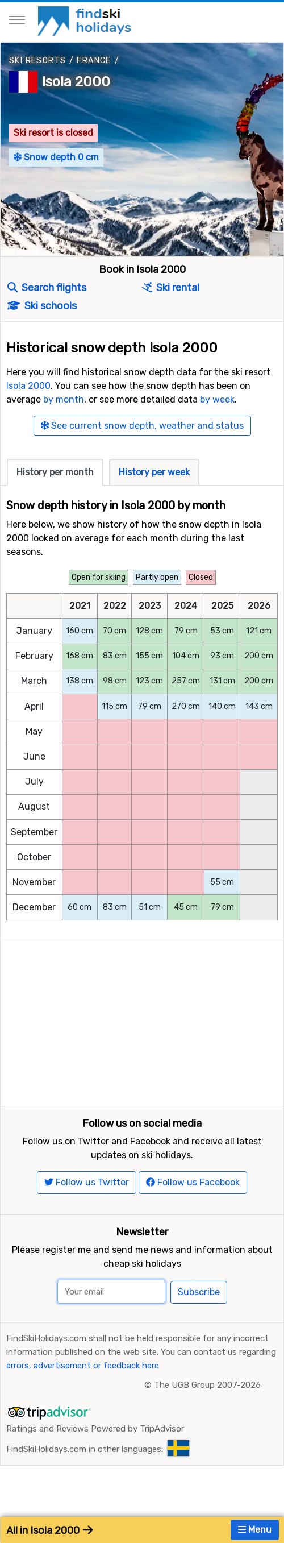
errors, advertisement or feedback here (82, 1388)
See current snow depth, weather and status (142, 425)
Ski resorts (37, 60)
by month (63, 399)
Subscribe (199, 1314)
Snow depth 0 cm (56, 157)
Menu (255, 1529)
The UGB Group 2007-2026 (207, 1408)
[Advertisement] (142, 1021)
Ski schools (42, 306)
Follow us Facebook (193, 1205)
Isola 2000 (76, 82)
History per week (154, 472)
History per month (55, 472)
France (94, 60)
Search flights (46, 287)
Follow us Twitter (86, 1205)
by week (217, 399)
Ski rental (170, 287)
